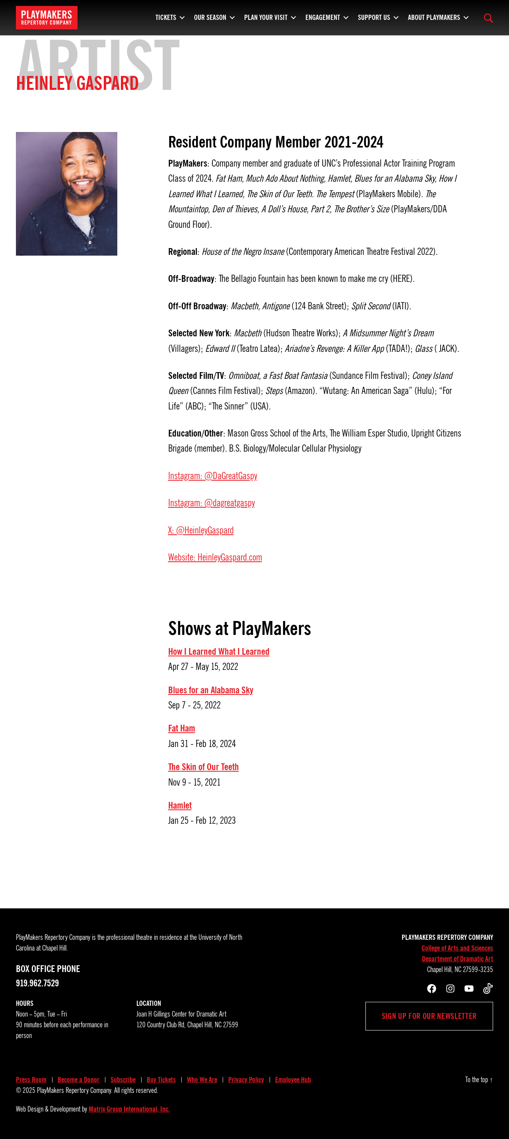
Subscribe (123, 1080)
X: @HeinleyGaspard (201, 530)
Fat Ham (181, 728)
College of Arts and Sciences (457, 948)
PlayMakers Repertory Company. (75, 1090)
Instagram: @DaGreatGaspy (212, 476)
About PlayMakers (434, 16)
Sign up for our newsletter (429, 1016)
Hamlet (180, 805)
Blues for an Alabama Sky (210, 690)
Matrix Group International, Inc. (129, 1109)
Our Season (210, 16)
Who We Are (202, 1080)
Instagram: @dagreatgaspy (211, 503)
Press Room (31, 1080)
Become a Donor (78, 1080)
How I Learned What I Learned (219, 651)
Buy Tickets (161, 1080)
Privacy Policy (246, 1080)
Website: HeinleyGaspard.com (215, 557)
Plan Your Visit (266, 16)
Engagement (322, 16)
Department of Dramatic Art (457, 959)
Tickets (165, 16)
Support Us (374, 16)
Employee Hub (293, 1080)
